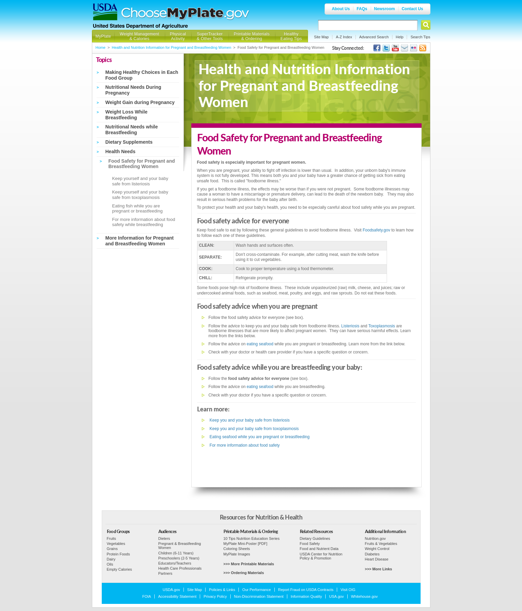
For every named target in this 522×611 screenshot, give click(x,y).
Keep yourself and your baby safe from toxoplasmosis (140, 194)
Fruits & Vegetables (381, 544)
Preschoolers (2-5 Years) (178, 558)
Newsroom (384, 8)
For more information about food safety (244, 445)
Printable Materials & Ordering (252, 36)
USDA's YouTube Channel (395, 48)
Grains (112, 549)
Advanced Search (374, 37)
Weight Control (377, 549)
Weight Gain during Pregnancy (140, 102)
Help (400, 37)
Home (100, 47)
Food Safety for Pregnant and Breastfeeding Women (142, 163)
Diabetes (372, 554)
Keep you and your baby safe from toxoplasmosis (254, 428)
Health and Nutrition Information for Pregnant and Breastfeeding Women (171, 47)
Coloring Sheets (237, 549)
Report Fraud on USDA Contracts (305, 590)
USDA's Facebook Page (377, 48)
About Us (341, 8)
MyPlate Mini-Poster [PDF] (246, 544)
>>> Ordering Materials (244, 573)
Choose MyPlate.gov (185, 14)
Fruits (111, 538)
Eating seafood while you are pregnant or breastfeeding (259, 436)
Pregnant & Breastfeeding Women (179, 546)
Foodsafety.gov (376, 230)
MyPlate (103, 36)
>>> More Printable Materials (249, 564)
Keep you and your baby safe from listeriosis (249, 420)
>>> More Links (378, 569)
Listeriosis (350, 326)
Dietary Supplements (129, 142)
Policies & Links (222, 590)
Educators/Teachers (174, 563)
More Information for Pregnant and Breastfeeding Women (139, 240)
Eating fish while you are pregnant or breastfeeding (137, 208)
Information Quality (306, 596)
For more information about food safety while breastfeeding (143, 222)
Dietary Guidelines (315, 538)
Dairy (111, 559)
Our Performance (256, 590)
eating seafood (260, 344)
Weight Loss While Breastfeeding (126, 114)
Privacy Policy (215, 596)
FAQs (361, 8)
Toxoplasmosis (381, 326)
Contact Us (412, 8)
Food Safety (310, 544)
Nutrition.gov (375, 538)
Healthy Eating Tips (291, 36)
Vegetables (116, 544)
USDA (105, 11)
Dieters (164, 538)
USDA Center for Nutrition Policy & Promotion (321, 556)
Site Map (321, 37)
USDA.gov (171, 590)
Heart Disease (377, 559)
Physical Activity (178, 36)
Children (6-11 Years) (176, 553)
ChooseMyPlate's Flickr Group (413, 48)
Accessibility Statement (177, 596)
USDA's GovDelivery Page (404, 48)
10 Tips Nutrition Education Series (252, 538)
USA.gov (336, 596)
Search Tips (420, 37)
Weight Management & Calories (139, 36)
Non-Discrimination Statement (259, 596)
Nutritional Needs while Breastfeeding (131, 129)
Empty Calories (119, 569)
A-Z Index (344, 37)
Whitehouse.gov (364, 596)
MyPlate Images (237, 554)
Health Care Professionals (180, 568)
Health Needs (120, 151)
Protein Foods (118, 554)
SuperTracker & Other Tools (210, 36)
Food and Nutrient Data (319, 549)
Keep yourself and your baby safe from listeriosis (140, 181)
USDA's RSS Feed (422, 48)
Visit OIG (348, 590)
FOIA (146, 596)
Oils (110, 564)
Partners (165, 573)
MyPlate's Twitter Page (386, 48)
